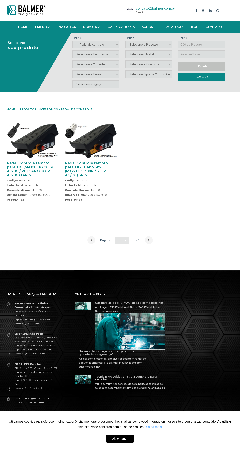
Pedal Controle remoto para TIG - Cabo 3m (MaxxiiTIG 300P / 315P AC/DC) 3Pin (86, 169)
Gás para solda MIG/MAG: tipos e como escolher (129, 303)
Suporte (149, 27)
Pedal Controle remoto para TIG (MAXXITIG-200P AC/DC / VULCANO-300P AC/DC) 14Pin (30, 169)
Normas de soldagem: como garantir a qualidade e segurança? (106, 353)
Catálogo (174, 27)
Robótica (92, 27)
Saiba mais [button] (154, 427)
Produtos (67, 27)
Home (23, 27)
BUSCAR (202, 77)
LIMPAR (201, 66)
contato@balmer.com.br (155, 8)
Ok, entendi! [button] (120, 438)
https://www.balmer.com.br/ (30, 402)
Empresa (43, 27)
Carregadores (121, 27)
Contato (214, 27)
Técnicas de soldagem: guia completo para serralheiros (126, 378)
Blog (194, 27)
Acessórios (48, 109)
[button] (122, 240)
